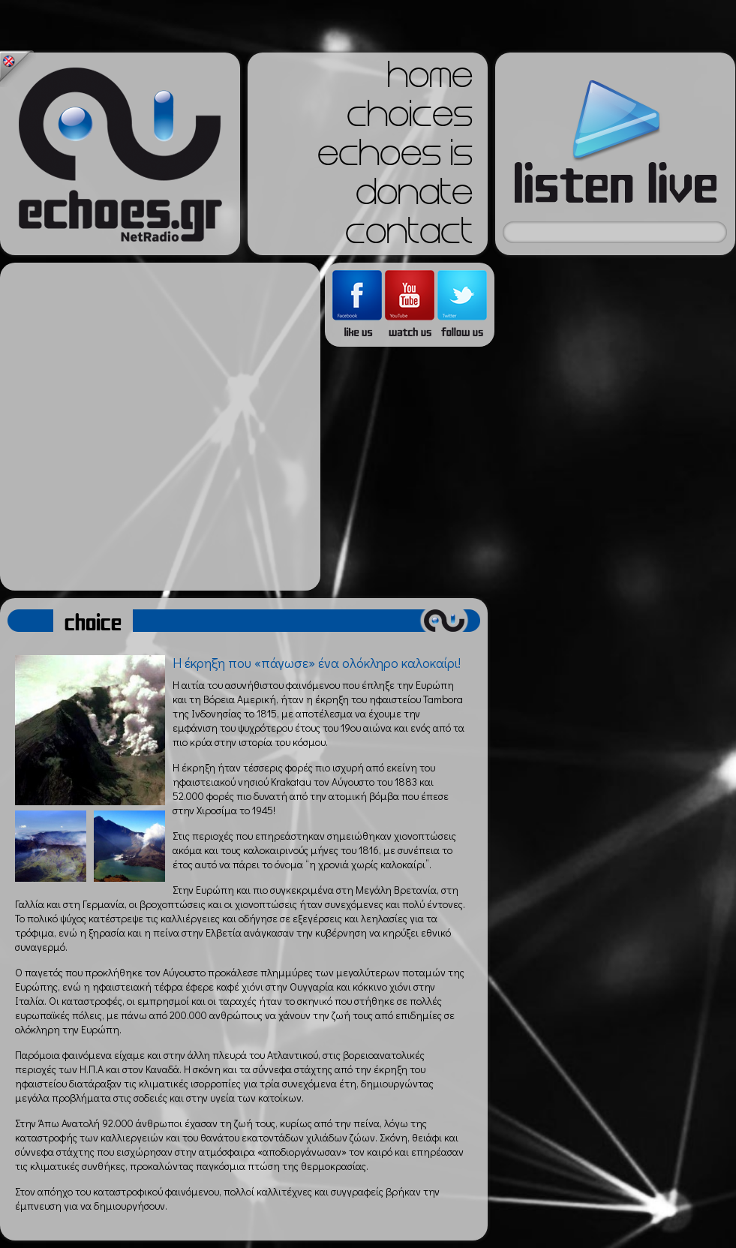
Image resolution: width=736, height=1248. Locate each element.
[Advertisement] (156, 426)
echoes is (395, 157)
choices (410, 118)
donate (414, 196)
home (430, 79)
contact (409, 235)
